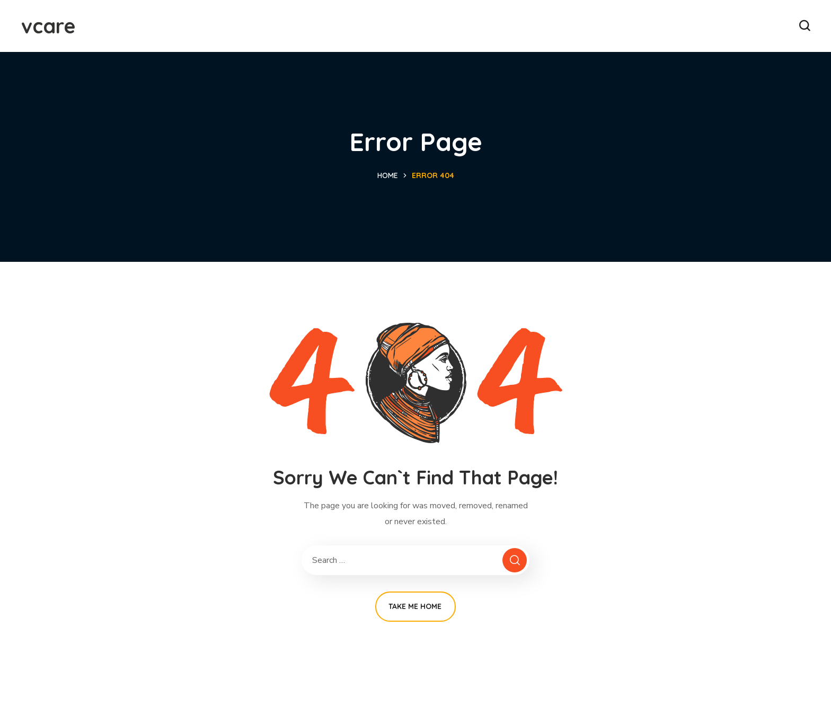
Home (387, 175)
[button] (804, 26)
